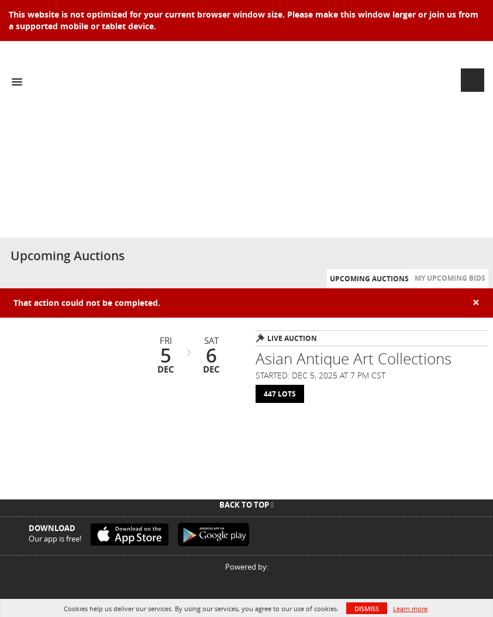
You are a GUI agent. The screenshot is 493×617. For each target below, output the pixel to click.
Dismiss (366, 608)
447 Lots (280, 394)
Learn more (410, 608)
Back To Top (246, 504)
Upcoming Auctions (369, 279)
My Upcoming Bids (450, 278)
